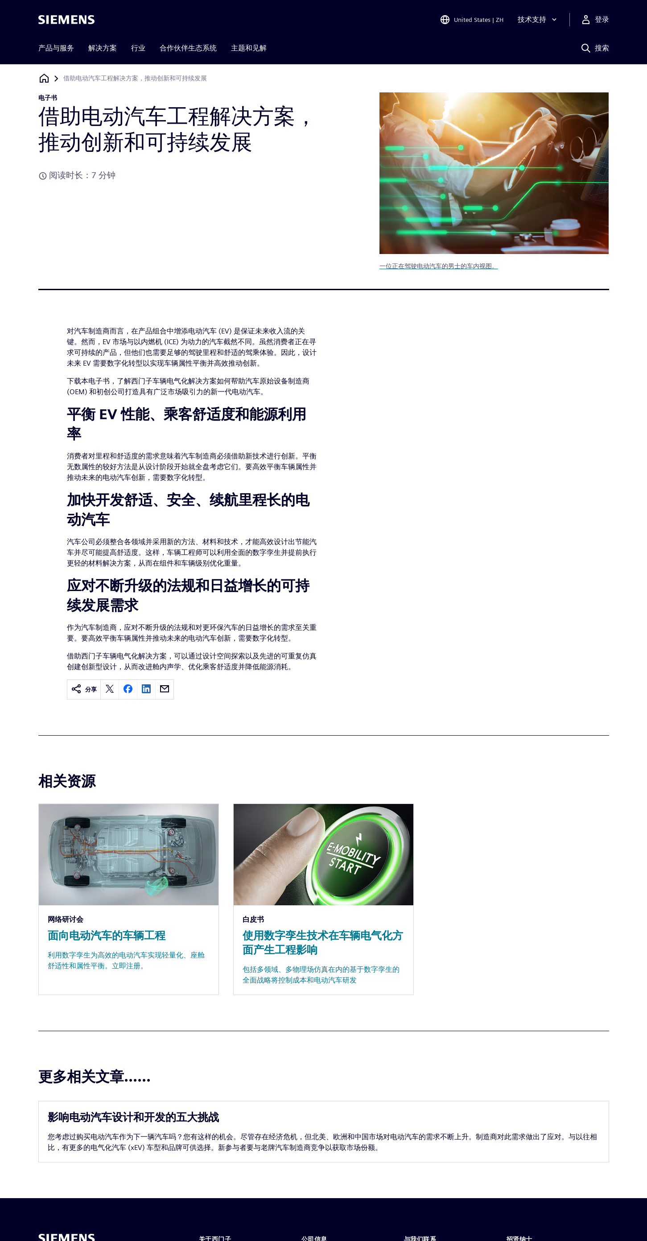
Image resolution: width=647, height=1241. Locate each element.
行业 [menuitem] (138, 48)
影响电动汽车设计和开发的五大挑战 (133, 1117)
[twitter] (110, 689)
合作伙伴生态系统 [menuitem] (188, 48)
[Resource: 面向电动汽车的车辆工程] (128, 899)
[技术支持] (538, 20)
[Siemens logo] (66, 19)
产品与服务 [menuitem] (56, 48)
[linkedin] (146, 689)
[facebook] (128, 689)
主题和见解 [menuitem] (249, 48)
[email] (164, 689)
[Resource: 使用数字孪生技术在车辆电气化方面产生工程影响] (323, 899)
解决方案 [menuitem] (102, 48)
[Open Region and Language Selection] (471, 20)
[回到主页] (44, 78)
